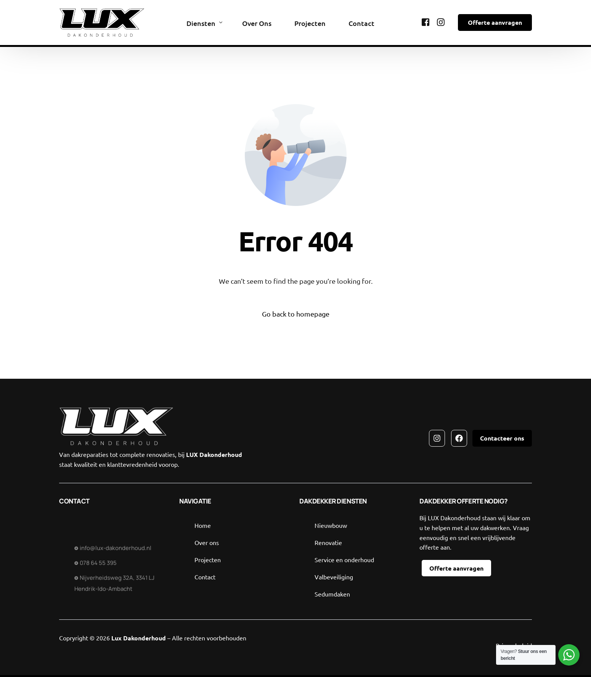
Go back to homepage (295, 314)
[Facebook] (425, 22)
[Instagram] (440, 22)
